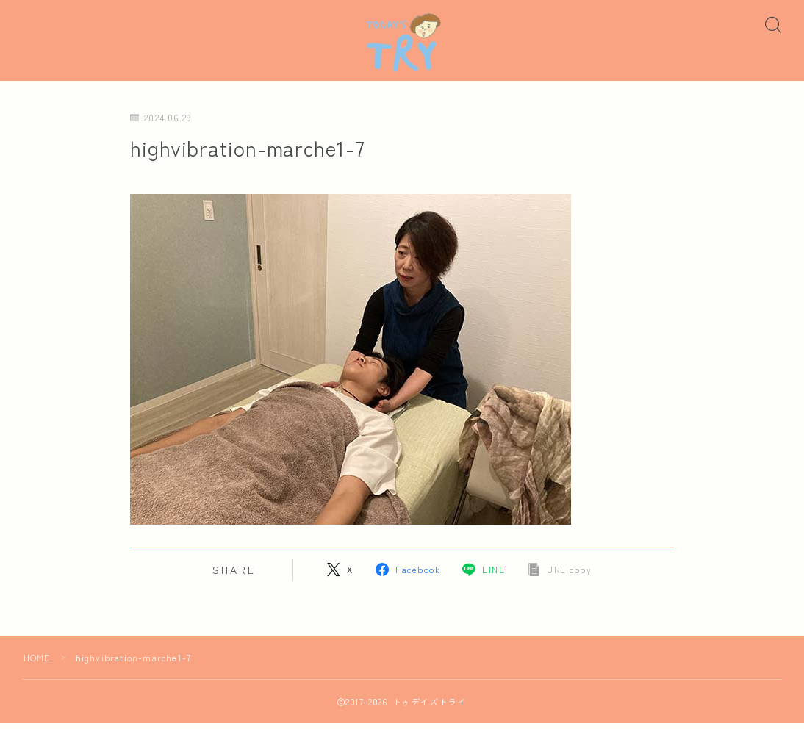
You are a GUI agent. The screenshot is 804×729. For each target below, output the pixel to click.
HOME (37, 663)
